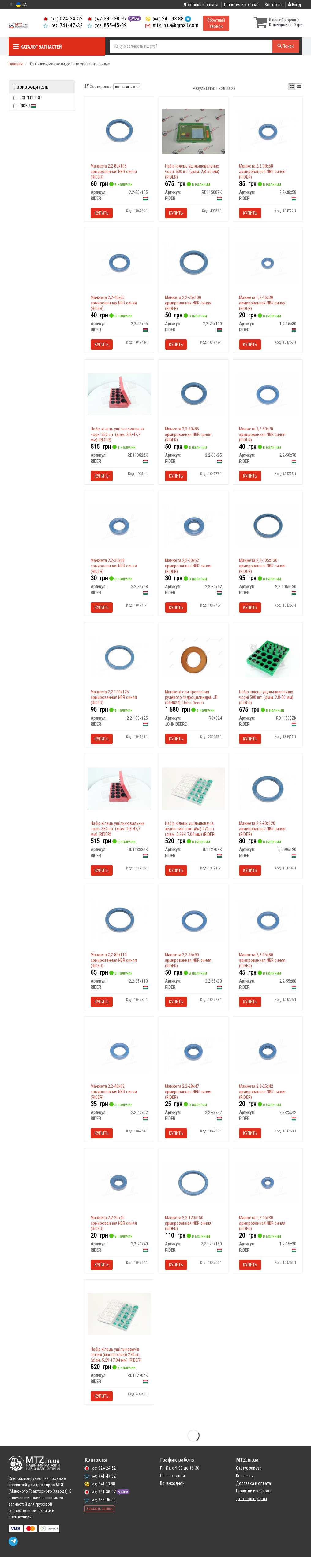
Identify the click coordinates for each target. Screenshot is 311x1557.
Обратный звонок (216, 23)
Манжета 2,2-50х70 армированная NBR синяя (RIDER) (262, 434)
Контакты (273, 4)
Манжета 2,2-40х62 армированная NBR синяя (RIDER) (114, 1092)
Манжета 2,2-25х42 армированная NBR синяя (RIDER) (262, 1092)
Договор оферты (251, 1498)
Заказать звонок (99, 1509)
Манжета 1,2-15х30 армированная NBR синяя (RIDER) (262, 1223)
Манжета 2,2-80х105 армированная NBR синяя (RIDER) (114, 171)
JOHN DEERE (27, 97)
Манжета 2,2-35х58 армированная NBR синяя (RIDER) (114, 566)
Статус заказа (248, 1468)
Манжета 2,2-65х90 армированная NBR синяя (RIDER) (188, 960)
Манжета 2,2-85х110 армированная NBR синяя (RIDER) (114, 960)
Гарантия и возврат (241, 4)
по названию (126, 87)
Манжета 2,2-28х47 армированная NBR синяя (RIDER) (188, 1092)
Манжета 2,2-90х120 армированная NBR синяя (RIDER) (262, 829)
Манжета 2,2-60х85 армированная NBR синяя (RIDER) (188, 434)
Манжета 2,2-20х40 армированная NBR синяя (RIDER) (114, 1223)
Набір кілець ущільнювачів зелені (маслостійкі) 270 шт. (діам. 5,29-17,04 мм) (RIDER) (190, 829)
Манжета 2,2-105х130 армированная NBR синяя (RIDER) (262, 566)
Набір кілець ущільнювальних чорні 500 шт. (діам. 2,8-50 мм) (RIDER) (192, 171)
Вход (294, 4)
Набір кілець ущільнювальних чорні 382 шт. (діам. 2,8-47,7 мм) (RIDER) (117, 434)
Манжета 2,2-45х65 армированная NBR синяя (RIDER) (114, 303)
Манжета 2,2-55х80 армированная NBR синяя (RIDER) (262, 960)
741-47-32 (63, 25)
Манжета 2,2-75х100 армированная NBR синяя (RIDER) (188, 303)
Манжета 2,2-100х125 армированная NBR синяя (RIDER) (114, 697)
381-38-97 (107, 19)
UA (21, 4)
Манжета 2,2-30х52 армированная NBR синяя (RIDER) (188, 566)
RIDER (24, 105)
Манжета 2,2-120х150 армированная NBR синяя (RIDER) (188, 1223)
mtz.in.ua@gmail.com (171, 25)
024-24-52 (63, 19)
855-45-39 (107, 25)
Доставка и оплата (200, 4)
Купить (102, 213)
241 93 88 (165, 19)
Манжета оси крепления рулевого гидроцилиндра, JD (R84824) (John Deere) (191, 697)
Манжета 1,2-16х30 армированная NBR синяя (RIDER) (262, 303)
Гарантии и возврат (253, 1491)
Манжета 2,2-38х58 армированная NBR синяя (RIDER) (262, 171)
